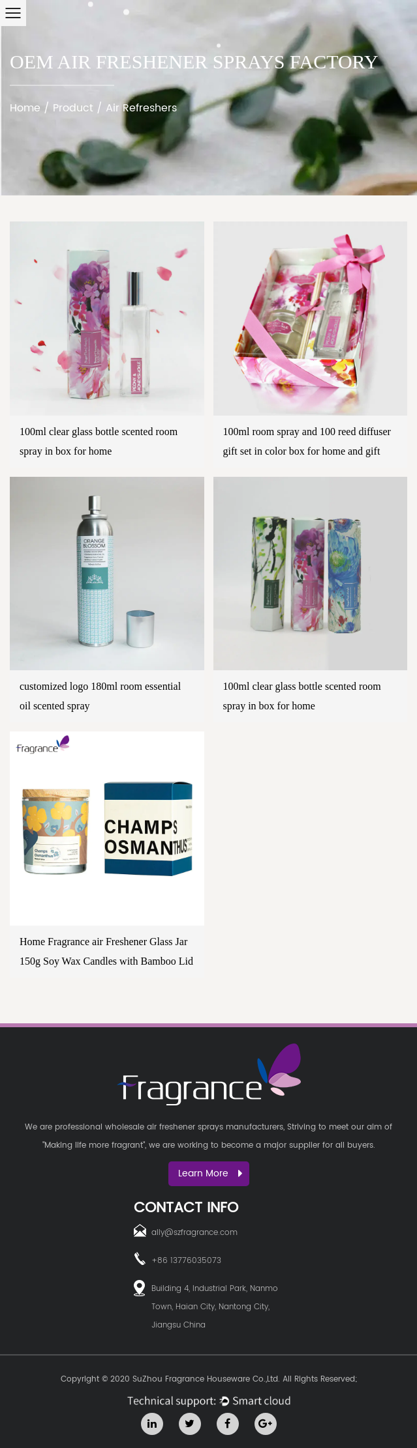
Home (25, 108)
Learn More (210, 1173)
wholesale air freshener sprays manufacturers (194, 1127)
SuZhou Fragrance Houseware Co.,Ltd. (206, 1379)
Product (73, 108)
